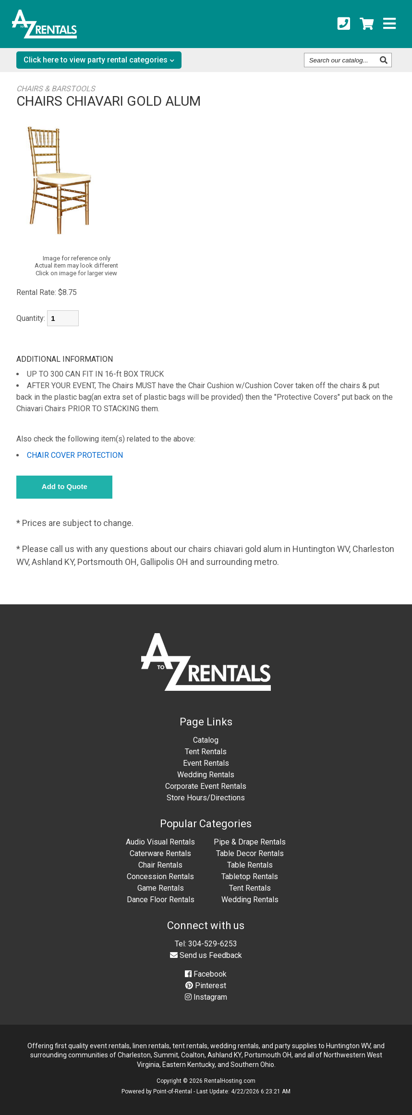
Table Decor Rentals (250, 853)
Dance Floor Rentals (160, 899)
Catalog (205, 740)
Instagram (206, 997)
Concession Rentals (160, 876)
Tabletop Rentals (249, 876)
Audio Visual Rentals (160, 841)
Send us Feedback (206, 955)
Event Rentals (206, 763)
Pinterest (205, 985)
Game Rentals (160, 888)
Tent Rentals (206, 751)
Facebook (206, 974)
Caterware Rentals (160, 853)
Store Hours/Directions (206, 797)
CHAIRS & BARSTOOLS (55, 88)
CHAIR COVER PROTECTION (75, 455)
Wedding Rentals (205, 774)
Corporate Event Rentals (205, 786)
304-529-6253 (212, 943)
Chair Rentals (160, 865)
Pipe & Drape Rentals (250, 841)
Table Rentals (250, 865)
